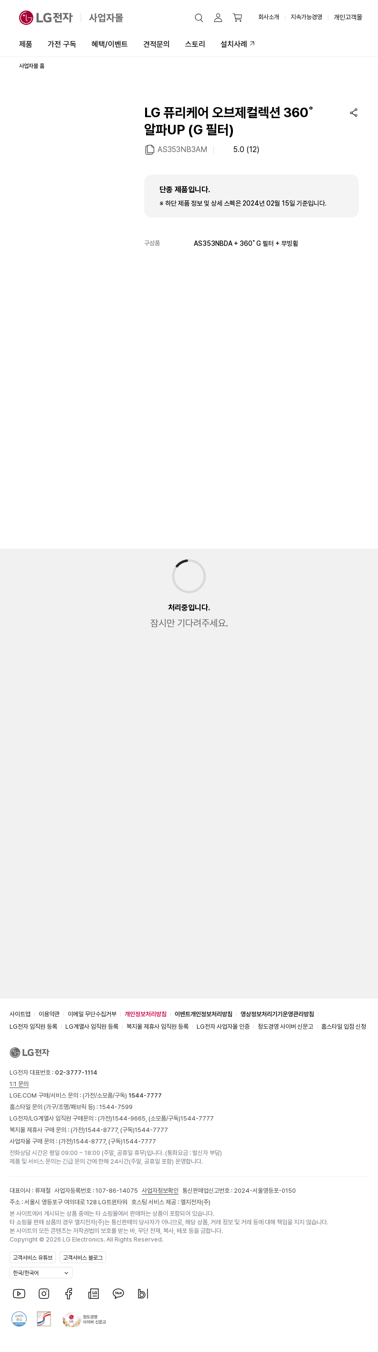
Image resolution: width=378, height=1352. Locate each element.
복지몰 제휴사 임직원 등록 (157, 1026)
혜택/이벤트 (110, 44)
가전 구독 (62, 44)
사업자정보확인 (160, 1190)
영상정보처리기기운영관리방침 (277, 1014)
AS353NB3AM (182, 149)
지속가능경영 (306, 17)
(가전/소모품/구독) (121, 1095)
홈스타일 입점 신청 (343, 1026)
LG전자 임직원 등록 (33, 1026)
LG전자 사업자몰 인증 (223, 1026)
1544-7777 (197, 1118)
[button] (199, 17)
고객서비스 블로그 (83, 1257)
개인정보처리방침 (146, 1014)
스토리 (195, 44)
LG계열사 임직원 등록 (91, 1026)
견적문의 (156, 44)
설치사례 (233, 44)
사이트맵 (20, 1014)
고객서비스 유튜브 (32, 1257)
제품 (25, 44)
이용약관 (49, 1014)
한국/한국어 (26, 1273)
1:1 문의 (19, 1084)
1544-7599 (116, 1106)
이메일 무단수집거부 (92, 1014)
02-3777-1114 (76, 1072)
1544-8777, (102, 1129)
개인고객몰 (348, 17)
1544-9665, (130, 1118)
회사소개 (268, 17)
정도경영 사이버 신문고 (285, 1026)
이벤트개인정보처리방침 (203, 1014)
